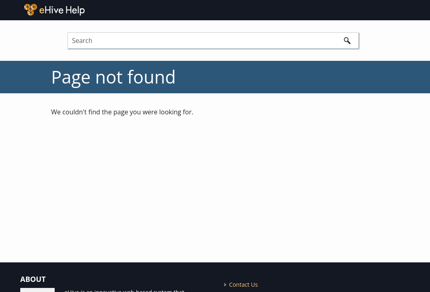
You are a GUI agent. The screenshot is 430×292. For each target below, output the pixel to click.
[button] (347, 40)
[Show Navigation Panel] (420, 9)
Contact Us (243, 284)
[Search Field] (213, 40)
